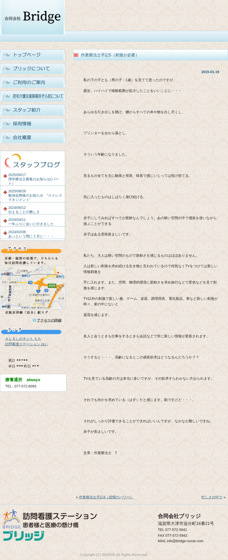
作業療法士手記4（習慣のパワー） (106, 497)
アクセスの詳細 (49, 320)
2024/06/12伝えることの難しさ (24, 210)
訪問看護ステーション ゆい (26, 344)
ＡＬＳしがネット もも (23, 339)
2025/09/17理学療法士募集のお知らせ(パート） (33, 179)
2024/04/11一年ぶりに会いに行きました (31, 222)
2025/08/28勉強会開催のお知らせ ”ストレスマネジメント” (35, 195)
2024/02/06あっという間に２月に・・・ (31, 234)
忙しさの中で (211, 497)
